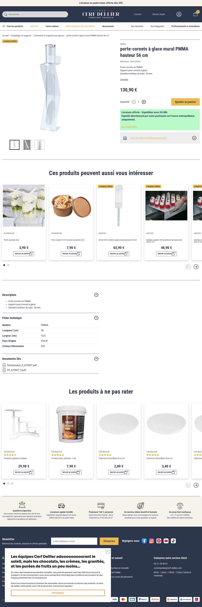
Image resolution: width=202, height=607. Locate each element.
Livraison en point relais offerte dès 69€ (101, 3)
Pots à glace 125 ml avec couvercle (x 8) (67, 240)
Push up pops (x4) (11, 240)
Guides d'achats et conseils (116, 568)
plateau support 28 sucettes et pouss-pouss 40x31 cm (164, 241)
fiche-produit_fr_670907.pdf (19, 365)
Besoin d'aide (159, 14)
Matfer (123, 44)
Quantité (124, 101)
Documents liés (50, 358)
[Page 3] (12, 483)
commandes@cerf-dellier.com (168, 568)
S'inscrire (109, 541)
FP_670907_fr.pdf (14, 370)
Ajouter (185, 101)
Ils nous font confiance (180, 512)
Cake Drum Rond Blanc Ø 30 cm (159, 458)
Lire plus (124, 79)
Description (50, 294)
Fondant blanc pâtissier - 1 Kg (63, 458)
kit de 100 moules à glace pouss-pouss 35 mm (118, 240)
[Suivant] (196, 266)
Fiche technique (50, 317)
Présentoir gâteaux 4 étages (15, 458)
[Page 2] (8, 265)
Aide (105, 563)
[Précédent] (188, 266)
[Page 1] (4, 265)
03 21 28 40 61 (161, 563)
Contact (138, 14)
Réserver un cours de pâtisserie (117, 577)
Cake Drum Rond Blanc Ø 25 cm (112, 458)
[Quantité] (139, 102)
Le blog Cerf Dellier (112, 572)
